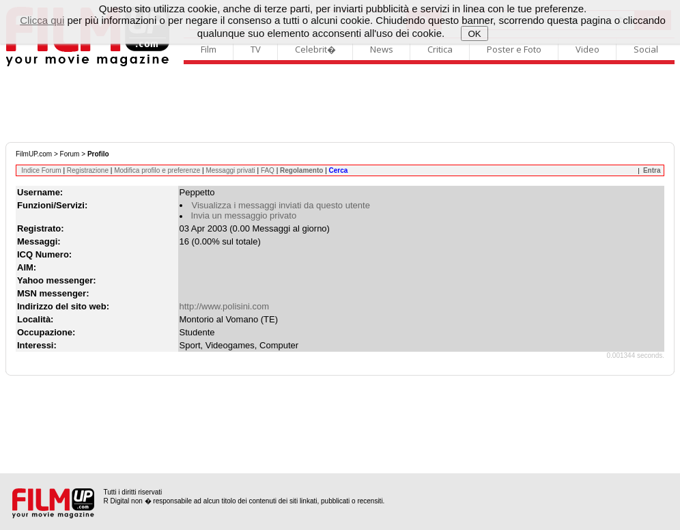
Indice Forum (41, 170)
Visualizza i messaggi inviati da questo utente (281, 205)
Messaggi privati (230, 170)
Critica (440, 49)
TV (256, 49)
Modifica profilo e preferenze (157, 170)
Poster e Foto (514, 49)
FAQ (267, 170)
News (381, 49)
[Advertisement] (340, 104)
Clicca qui (42, 20)
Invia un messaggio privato (244, 215)
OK (474, 34)
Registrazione (88, 170)
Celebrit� (315, 49)
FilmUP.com (34, 154)
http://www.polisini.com (225, 306)
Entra (652, 170)
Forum (70, 154)
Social (646, 49)
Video (587, 49)
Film (208, 49)
